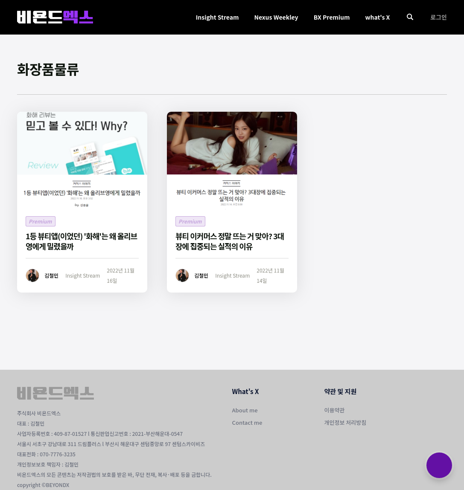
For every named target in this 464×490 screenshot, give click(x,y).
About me (245, 410)
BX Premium (332, 17)
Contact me (247, 422)
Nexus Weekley (276, 17)
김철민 (51, 275)
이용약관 (334, 410)
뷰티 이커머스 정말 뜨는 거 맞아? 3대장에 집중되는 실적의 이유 (229, 241)
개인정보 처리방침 (345, 422)
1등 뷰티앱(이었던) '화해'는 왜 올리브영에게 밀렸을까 (81, 241)
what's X (377, 17)
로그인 (438, 17)
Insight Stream (217, 17)
